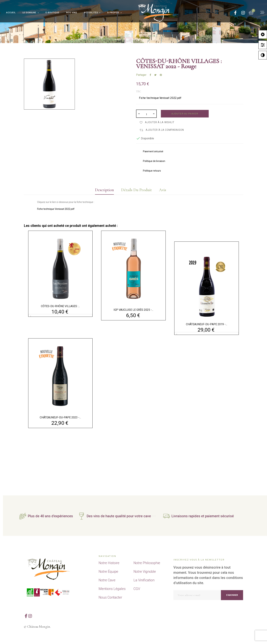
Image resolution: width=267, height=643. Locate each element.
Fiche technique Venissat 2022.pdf (160, 98)
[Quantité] (146, 113)
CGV (137, 589)
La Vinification (144, 580)
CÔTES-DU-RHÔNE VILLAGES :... (60, 306)
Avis (162, 189)
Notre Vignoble (145, 571)
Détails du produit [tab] (136, 189)
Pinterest (161, 75)
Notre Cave (107, 580)
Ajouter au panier (184, 113)
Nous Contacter (110, 597)
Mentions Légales (112, 589)
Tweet (155, 75)
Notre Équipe (108, 571)
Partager (150, 75)
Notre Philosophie (147, 563)
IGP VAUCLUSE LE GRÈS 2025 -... (133, 309)
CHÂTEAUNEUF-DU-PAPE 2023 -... (60, 417)
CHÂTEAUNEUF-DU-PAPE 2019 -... (206, 324)
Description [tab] (104, 189)
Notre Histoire (109, 563)
